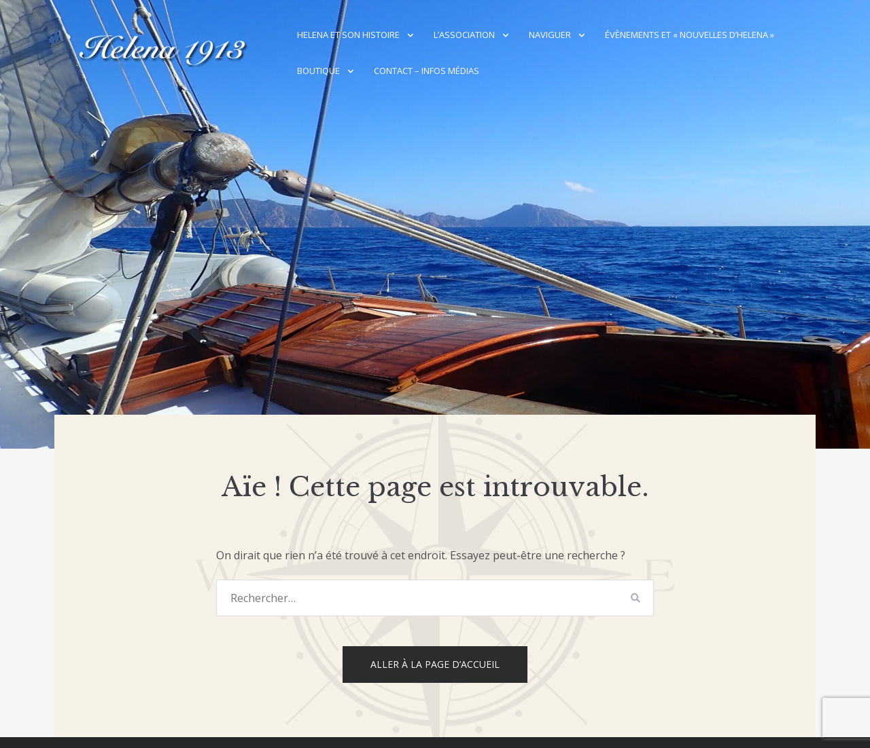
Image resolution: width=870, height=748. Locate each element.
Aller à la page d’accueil (435, 664)
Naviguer (550, 35)
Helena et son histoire (348, 35)
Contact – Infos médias (426, 70)
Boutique (318, 70)
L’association (464, 35)
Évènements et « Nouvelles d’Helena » (689, 35)
